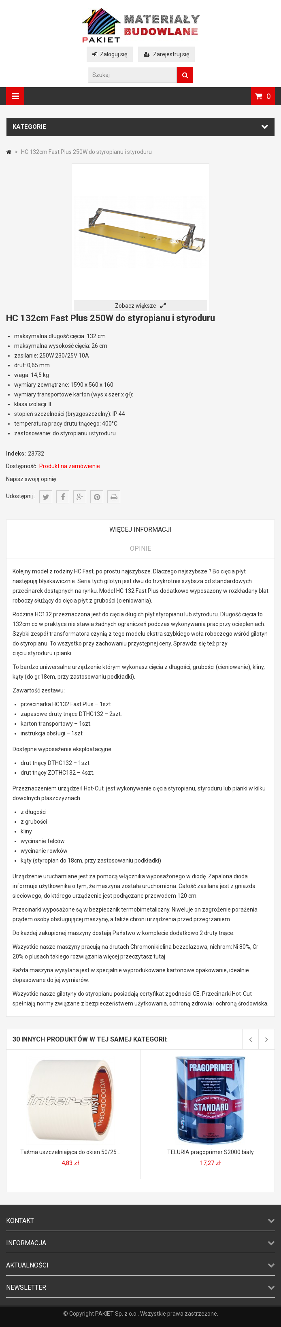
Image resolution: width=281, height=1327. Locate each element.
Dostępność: (21, 466)
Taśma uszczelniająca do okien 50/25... (70, 1152)
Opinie (140, 548)
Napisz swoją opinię (31, 479)
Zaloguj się (109, 54)
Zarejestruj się (166, 54)
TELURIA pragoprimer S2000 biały (210, 1152)
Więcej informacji (140, 529)
